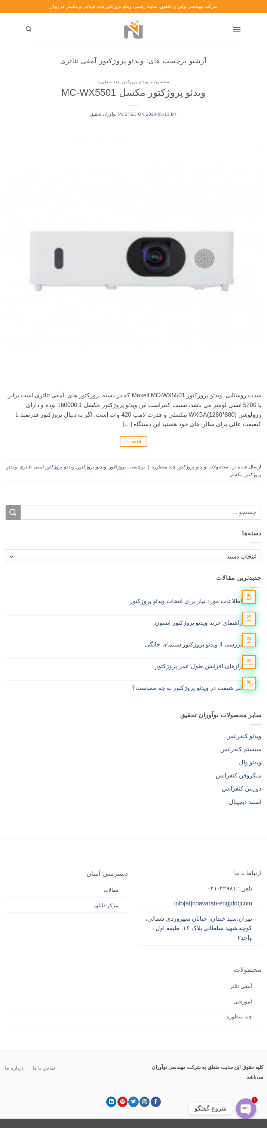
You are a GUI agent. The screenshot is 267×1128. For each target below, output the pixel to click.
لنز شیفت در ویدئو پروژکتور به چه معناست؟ (187, 688)
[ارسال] (13, 512)
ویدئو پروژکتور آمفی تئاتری (46, 467)
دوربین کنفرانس (241, 788)
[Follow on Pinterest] (122, 1102)
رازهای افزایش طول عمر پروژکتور (198, 666)
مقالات (111, 890)
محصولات (160, 81)
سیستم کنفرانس (240, 749)
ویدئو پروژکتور (91, 467)
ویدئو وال (250, 762)
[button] (236, 29)
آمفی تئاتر (241, 986)
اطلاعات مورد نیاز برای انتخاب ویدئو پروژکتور (186, 601)
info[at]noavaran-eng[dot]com (213, 903)
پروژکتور (117, 467)
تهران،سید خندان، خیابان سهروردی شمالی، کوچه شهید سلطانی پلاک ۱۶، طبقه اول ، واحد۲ (198, 928)
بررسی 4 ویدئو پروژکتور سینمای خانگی (193, 644)
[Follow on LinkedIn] (111, 1102)
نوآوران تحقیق (103, 114)
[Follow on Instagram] (144, 1102)
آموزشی (242, 1002)
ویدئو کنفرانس (243, 736)
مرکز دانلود (106, 905)
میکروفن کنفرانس (238, 775)
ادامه (133, 441)
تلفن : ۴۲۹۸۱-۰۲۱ (229, 888)
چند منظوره (239, 1017)
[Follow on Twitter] (133, 1102)
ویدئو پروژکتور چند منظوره (123, 81)
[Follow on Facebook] (156, 1102)
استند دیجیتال (245, 802)
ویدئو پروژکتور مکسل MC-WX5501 (133, 92)
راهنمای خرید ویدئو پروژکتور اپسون (198, 623)
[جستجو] (28, 29)
